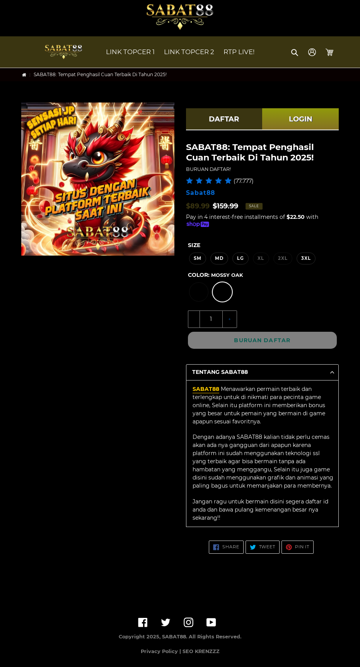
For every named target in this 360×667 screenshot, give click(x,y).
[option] (198, 292)
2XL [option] (283, 258)
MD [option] (219, 258)
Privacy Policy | (162, 651)
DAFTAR (224, 119)
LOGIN (300, 119)
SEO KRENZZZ (201, 651)
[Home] (24, 75)
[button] (295, 52)
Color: (215, 274)
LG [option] (240, 258)
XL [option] (261, 258)
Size (194, 245)
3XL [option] (306, 258)
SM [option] (197, 258)
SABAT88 (206, 389)
